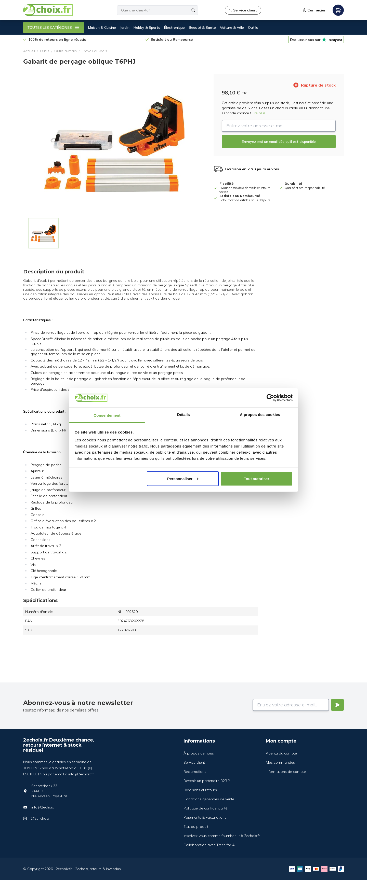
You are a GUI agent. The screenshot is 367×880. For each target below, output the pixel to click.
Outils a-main (65, 51)
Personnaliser (183, 478)
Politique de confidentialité (205, 808)
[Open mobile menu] (338, 10)
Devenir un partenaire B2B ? (207, 780)
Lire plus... (260, 113)
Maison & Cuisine (102, 27)
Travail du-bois (94, 51)
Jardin (124, 27)
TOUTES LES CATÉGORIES (53, 27)
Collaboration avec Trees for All (210, 845)
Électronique (174, 27)
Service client (194, 762)
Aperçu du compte (281, 753)
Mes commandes (280, 762)
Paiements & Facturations (205, 817)
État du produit (196, 826)
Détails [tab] (183, 414)
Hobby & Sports (147, 27)
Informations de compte (286, 771)
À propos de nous (199, 753)
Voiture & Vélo (232, 27)
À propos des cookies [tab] (260, 414)
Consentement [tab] (107, 415)
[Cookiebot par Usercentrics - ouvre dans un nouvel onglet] (270, 397)
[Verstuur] (337, 705)
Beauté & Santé (202, 27)
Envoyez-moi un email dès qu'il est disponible (279, 141)
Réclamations (195, 771)
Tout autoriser (256, 478)
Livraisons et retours (200, 790)
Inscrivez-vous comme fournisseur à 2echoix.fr (222, 835)
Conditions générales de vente (209, 799)
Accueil (29, 51)
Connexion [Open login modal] (314, 10)
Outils (253, 27)
